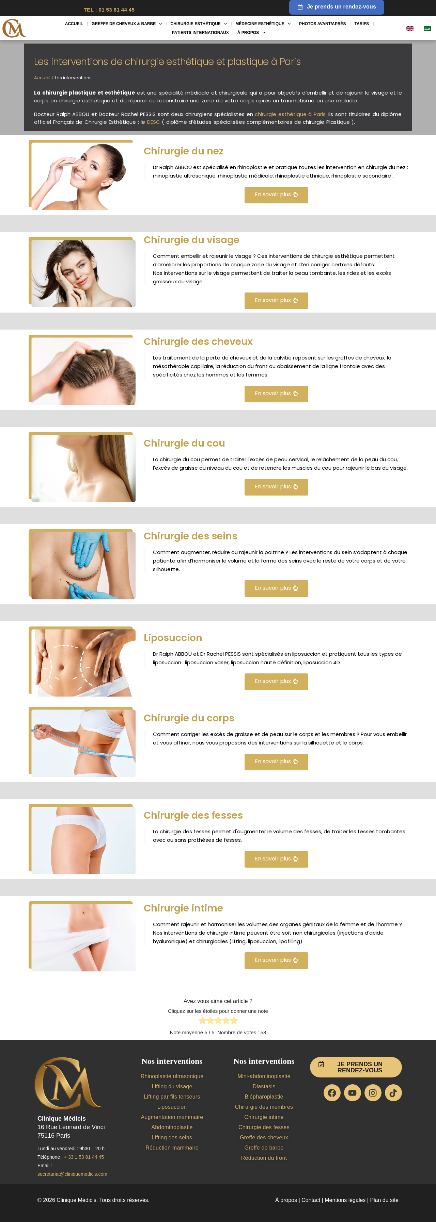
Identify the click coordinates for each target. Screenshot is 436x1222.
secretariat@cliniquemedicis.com (72, 1174)
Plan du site (384, 1200)
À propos (251, 32)
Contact (310, 1200)
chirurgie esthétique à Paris (290, 114)
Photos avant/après (322, 23)
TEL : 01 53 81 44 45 (109, 10)
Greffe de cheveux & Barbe (127, 23)
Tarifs (362, 23)
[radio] (202, 1022)
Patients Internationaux (200, 32)
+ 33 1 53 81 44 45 (84, 1157)
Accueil (74, 23)
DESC (153, 121)
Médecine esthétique (263, 23)
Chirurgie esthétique (199, 23)
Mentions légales (345, 1200)
